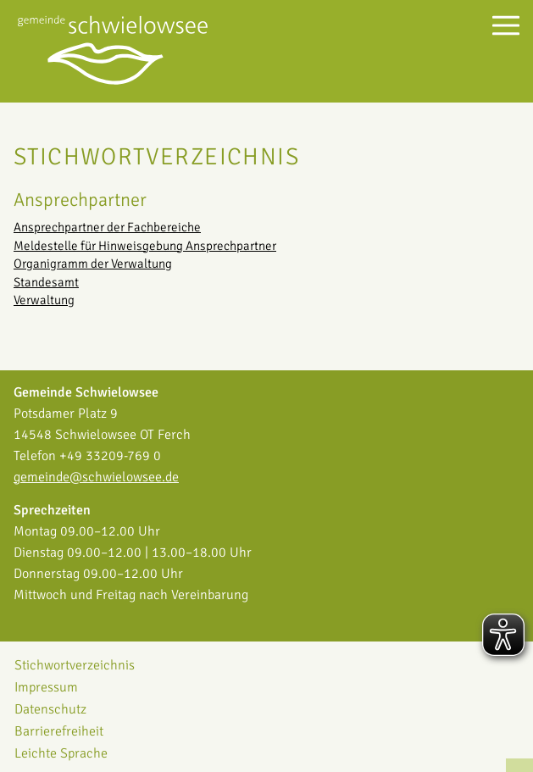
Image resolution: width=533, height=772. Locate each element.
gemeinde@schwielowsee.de (96, 477)
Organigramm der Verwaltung (93, 263)
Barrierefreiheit (58, 731)
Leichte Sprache (61, 753)
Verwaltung (44, 300)
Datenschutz (50, 709)
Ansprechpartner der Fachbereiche (107, 227)
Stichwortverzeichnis (74, 665)
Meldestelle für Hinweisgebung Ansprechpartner (145, 245)
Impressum (46, 687)
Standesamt (46, 282)
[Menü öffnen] (505, 24)
